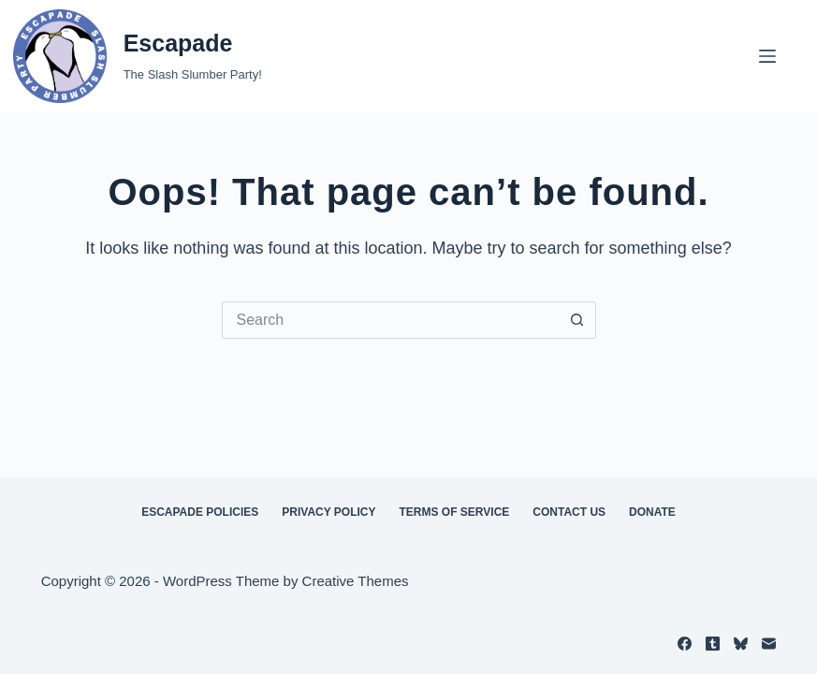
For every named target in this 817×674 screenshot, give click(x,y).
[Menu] (767, 56)
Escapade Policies (199, 512)
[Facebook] (685, 644)
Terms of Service (455, 512)
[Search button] (577, 320)
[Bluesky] (741, 644)
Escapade (178, 43)
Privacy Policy (328, 512)
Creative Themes (355, 581)
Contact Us (569, 512)
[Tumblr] (713, 644)
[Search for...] (390, 320)
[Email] (769, 644)
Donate (652, 512)
